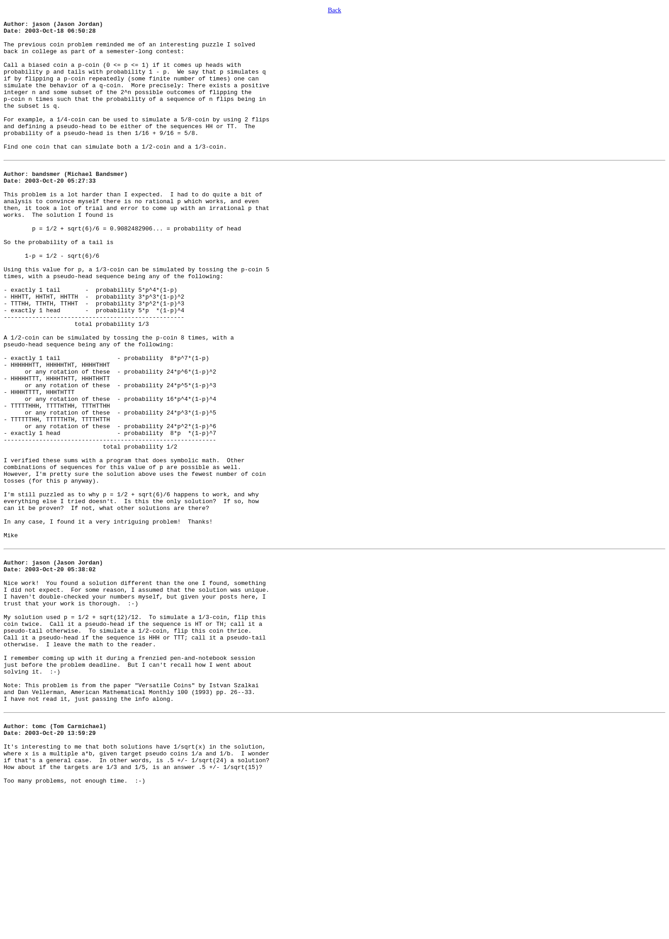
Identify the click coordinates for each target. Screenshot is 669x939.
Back (335, 10)
